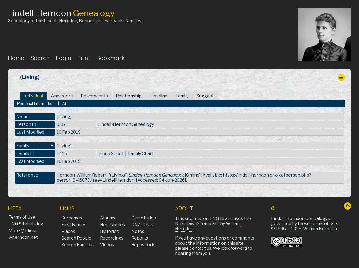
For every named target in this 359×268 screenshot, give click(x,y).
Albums (107, 218)
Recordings (111, 238)
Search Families (77, 244)
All (64, 103)
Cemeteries (143, 218)
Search (40, 57)
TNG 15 (216, 218)
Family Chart (141, 153)
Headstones (112, 224)
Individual (33, 95)
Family (182, 95)
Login (63, 57)
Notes (137, 231)
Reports (139, 238)
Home (16, 57)
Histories (109, 231)
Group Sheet (111, 153)
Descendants (94, 95)
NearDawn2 (187, 223)
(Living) (64, 145)
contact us (200, 248)
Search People (76, 238)
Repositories (144, 244)
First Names (73, 224)
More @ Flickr (23, 230)
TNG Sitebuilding (26, 223)
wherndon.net (23, 237)
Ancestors (62, 95)
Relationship (129, 95)
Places (68, 231)
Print (83, 57)
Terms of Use (22, 217)
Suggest (205, 95)
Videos (107, 244)
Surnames (71, 218)
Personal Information (36, 103)
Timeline (159, 95)
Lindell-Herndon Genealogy (126, 124)
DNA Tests (142, 224)
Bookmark (110, 57)
